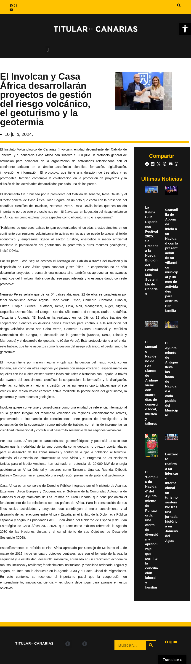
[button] (179, 5)
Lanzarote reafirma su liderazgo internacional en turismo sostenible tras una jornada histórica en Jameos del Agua (171, 497)
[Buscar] (151, 645)
